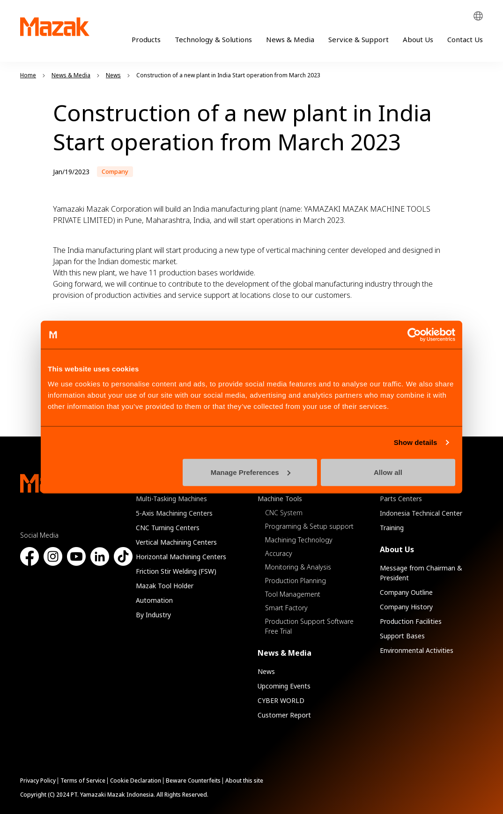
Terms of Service (82, 780)
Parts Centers (401, 498)
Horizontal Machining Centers (181, 556)
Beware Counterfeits (193, 780)
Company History (406, 606)
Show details (415, 442)
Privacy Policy (38, 780)
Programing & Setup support (309, 526)
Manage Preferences (250, 472)
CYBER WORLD (281, 700)
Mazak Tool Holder (164, 585)
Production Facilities (411, 621)
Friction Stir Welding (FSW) (176, 571)
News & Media (290, 39)
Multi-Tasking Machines (171, 498)
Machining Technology (299, 539)
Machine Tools (280, 498)
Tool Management (292, 594)
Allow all (388, 472)
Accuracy (278, 553)
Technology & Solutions (213, 39)
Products (146, 39)
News (266, 671)
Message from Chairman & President (421, 572)
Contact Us (465, 39)
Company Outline (406, 592)
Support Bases (402, 635)
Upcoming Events (284, 685)
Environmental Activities (416, 650)
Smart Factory (286, 607)
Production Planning (295, 580)
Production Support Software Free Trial (309, 626)
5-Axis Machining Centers (174, 513)
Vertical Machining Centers (176, 542)
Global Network (478, 16)
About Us (418, 39)
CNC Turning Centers (168, 527)
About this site (244, 780)
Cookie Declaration (135, 780)
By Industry (153, 614)
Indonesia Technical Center (421, 513)
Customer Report (284, 714)
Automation (154, 600)
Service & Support (358, 39)
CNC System (284, 512)
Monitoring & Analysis (298, 566)
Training (392, 527)
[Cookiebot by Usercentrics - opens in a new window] (414, 335)
